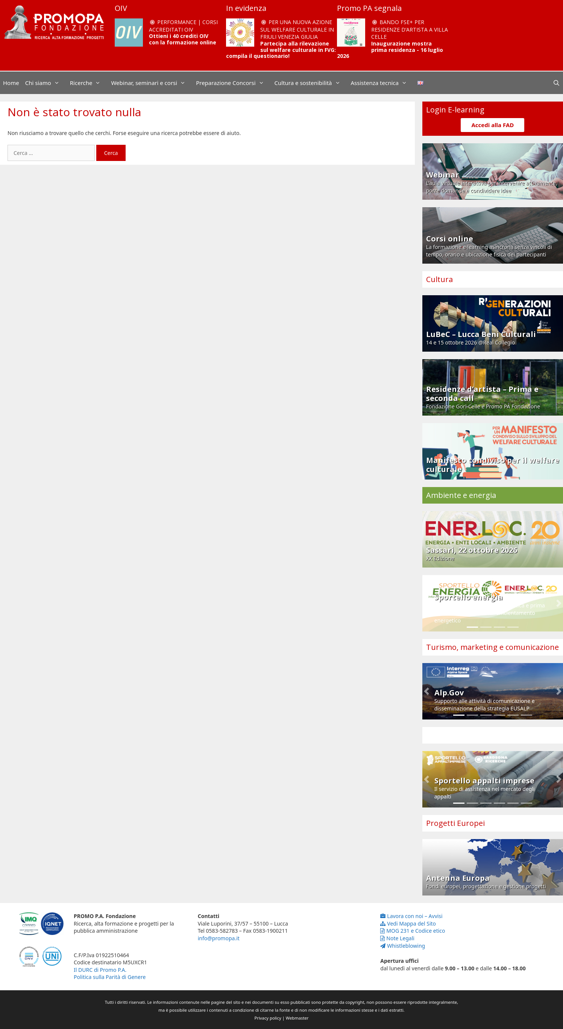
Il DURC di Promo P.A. (100, 969)
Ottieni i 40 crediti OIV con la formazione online (182, 39)
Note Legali (397, 938)
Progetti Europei (455, 823)
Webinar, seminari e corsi (152, 82)
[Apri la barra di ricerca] (556, 82)
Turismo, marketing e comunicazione (492, 647)
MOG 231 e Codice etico (412, 930)
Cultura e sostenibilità (311, 82)
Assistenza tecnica (382, 82)
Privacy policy (268, 1018)
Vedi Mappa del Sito (408, 923)
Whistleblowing (402, 945)
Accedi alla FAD (492, 125)
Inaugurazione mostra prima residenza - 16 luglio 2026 (390, 50)
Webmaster (297, 1018)
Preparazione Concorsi (233, 82)
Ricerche (89, 82)
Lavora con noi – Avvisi (411, 916)
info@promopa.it (219, 938)
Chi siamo (46, 82)
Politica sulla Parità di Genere (110, 976)
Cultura (439, 279)
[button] (426, 603)
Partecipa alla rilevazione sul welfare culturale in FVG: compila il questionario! (281, 50)
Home (11, 83)
